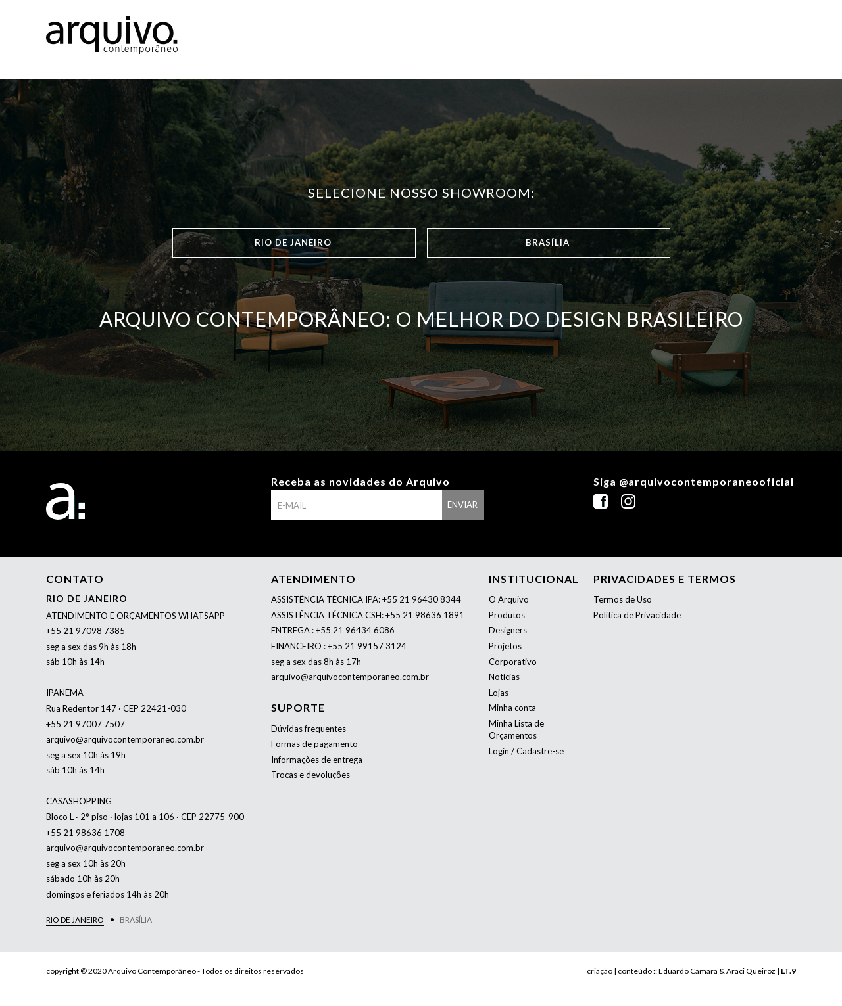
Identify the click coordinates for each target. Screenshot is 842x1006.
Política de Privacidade (637, 615)
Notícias (504, 677)
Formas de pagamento (314, 744)
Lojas (498, 692)
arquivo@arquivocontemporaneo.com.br (125, 739)
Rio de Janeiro (293, 242)
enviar (462, 504)
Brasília (548, 242)
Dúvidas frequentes (308, 728)
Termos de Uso (622, 599)
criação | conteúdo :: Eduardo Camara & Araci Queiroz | (691, 971)
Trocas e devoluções (310, 774)
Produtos (507, 615)
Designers (508, 630)
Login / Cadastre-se (526, 751)
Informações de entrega (316, 759)
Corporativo (513, 661)
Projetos (505, 646)
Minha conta (512, 707)
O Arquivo (509, 599)
